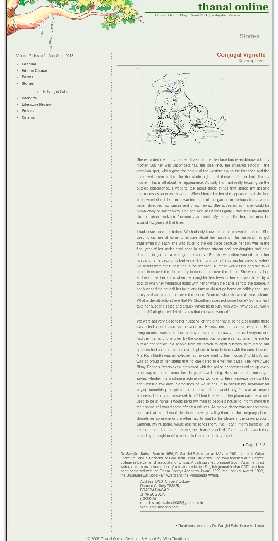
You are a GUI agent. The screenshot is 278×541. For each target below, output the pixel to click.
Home (159, 15)
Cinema (28, 117)
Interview (29, 98)
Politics (28, 111)
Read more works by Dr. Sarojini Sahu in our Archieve (221, 526)
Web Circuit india (176, 539)
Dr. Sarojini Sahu (55, 92)
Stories (28, 83)
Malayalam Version (225, 15)
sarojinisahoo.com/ (164, 507)
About (172, 15)
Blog (183, 15)
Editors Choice (34, 71)
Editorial (29, 64)
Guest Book (199, 15)
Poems (28, 77)
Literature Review (37, 105)
